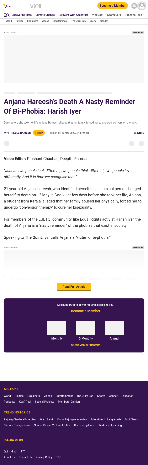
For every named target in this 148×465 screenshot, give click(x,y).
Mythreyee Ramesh (17, 132)
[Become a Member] (112, 6)
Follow (39, 132)
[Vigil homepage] (36, 7)
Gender (139, 133)
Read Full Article (74, 287)
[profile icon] (141, 6)
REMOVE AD (138, 32)
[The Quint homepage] (7, 6)
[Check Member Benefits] (86, 345)
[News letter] (134, 6)
